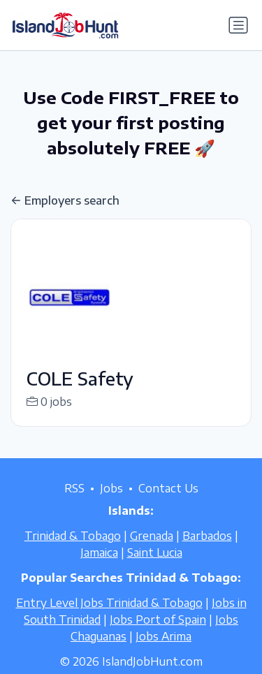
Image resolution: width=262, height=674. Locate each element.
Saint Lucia (154, 567)
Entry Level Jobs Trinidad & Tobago (109, 617)
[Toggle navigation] (238, 25)
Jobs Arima (163, 651)
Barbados (207, 550)
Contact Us (168, 503)
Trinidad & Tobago (72, 550)
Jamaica (99, 567)
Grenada (151, 550)
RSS (74, 503)
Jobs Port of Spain (158, 634)
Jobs (111, 503)
